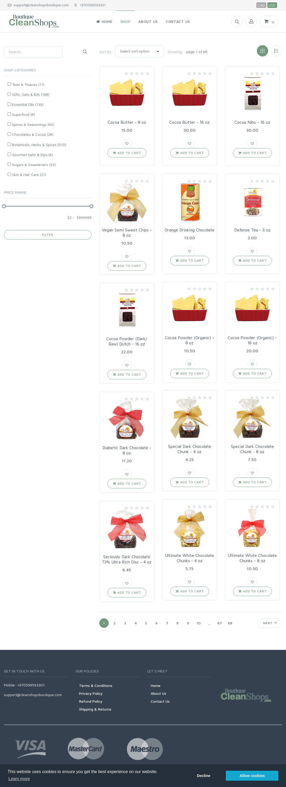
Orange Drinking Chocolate (190, 229)
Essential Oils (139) (28, 104)
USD (272, 5)
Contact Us (160, 701)
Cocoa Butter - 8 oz (127, 122)
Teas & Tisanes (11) (28, 84)
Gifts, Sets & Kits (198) (30, 94)
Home (155, 685)
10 (199, 623)
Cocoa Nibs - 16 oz (252, 122)
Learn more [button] (19, 778)
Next (270, 623)
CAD (261, 5)
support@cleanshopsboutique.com (38, 5)
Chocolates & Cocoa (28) (32, 134)
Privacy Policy (91, 693)
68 (230, 623)
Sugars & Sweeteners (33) (34, 164)
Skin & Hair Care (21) (29, 174)
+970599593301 (90, 5)
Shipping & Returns (95, 709)
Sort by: (106, 51)
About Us (158, 693)
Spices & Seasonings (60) (33, 124)
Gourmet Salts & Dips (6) (32, 154)
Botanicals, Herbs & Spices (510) (39, 144)
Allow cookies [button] (252, 776)
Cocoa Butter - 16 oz (189, 122)
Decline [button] (203, 776)
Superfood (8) (23, 114)
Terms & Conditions (95, 685)
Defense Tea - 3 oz (252, 229)
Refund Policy (90, 701)
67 (219, 623)
